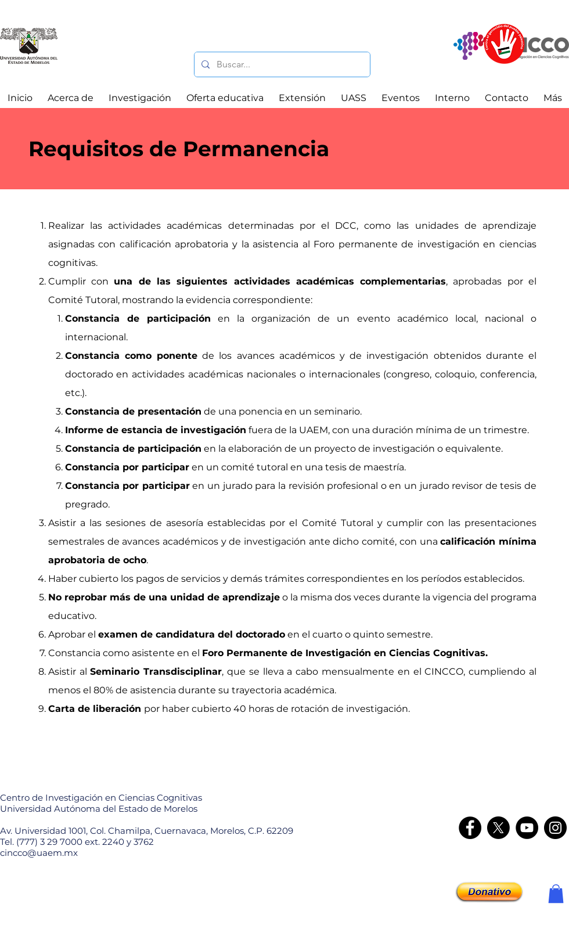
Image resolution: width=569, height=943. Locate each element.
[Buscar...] (281, 64)
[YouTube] (527, 827)
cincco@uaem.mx (39, 852)
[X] (498, 827)
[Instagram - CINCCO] (555, 827)
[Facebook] (470, 827)
